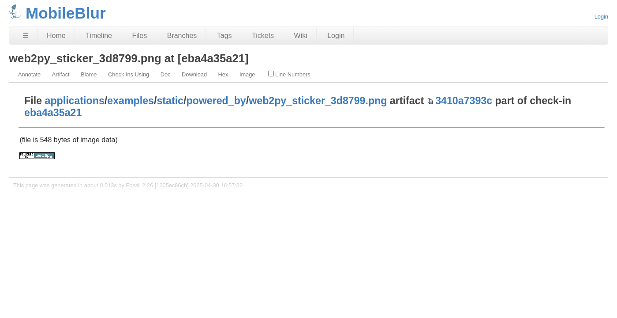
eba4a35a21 (53, 112)
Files (139, 35)
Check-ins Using (128, 74)
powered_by (216, 100)
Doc (166, 74)
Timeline (99, 35)
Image (247, 74)
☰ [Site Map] (25, 35)
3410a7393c (463, 100)
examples (130, 100)
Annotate (29, 74)
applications (75, 100)
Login (601, 16)
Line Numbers (289, 74)
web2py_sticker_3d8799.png (318, 100)
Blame (89, 74)
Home (56, 35)
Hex (223, 74)
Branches (182, 35)
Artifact (61, 74)
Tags (224, 35)
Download (194, 74)
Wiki (300, 35)
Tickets (263, 35)
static (170, 100)
